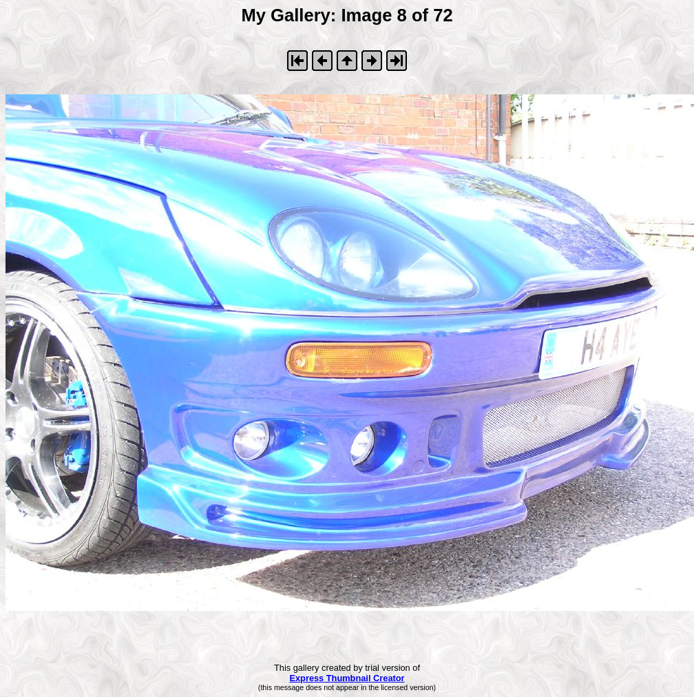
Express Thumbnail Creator (346, 678)
